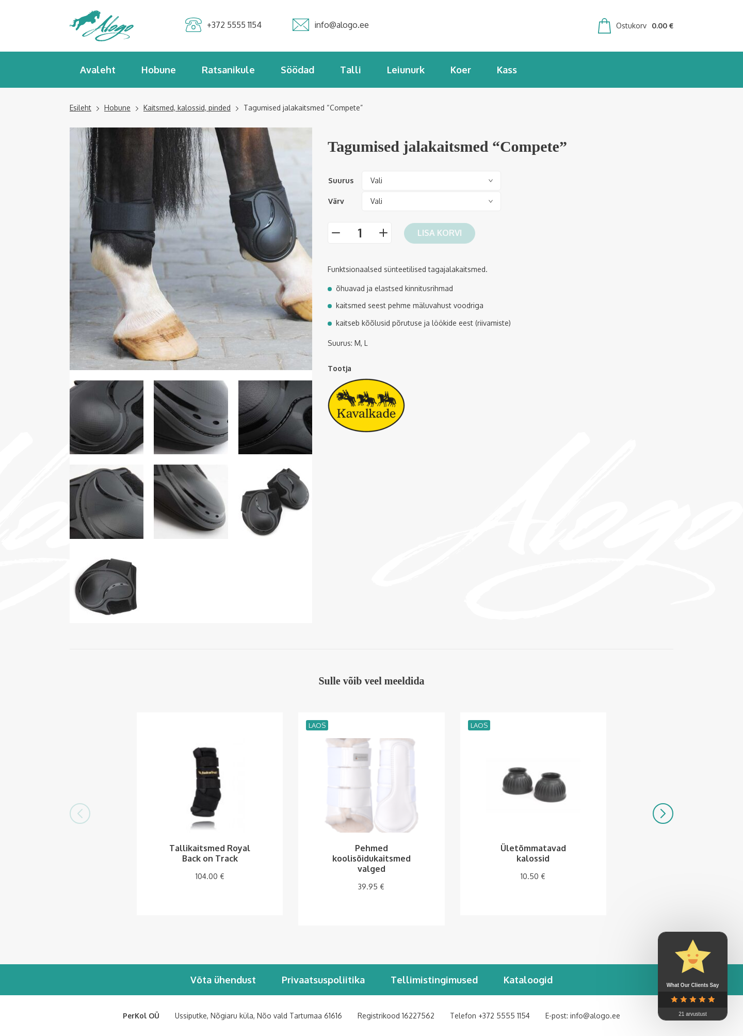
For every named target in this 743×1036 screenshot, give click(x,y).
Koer (460, 69)
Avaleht (98, 69)
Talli (350, 69)
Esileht (80, 107)
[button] (80, 813)
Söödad (297, 69)
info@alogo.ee (595, 1015)
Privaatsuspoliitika (323, 979)
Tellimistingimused (434, 979)
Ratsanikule (228, 69)
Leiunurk (406, 69)
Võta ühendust (223, 979)
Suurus (340, 180)
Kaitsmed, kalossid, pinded (187, 107)
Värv (336, 201)
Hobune (158, 69)
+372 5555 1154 (504, 1015)
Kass (507, 69)
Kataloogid (528, 979)
